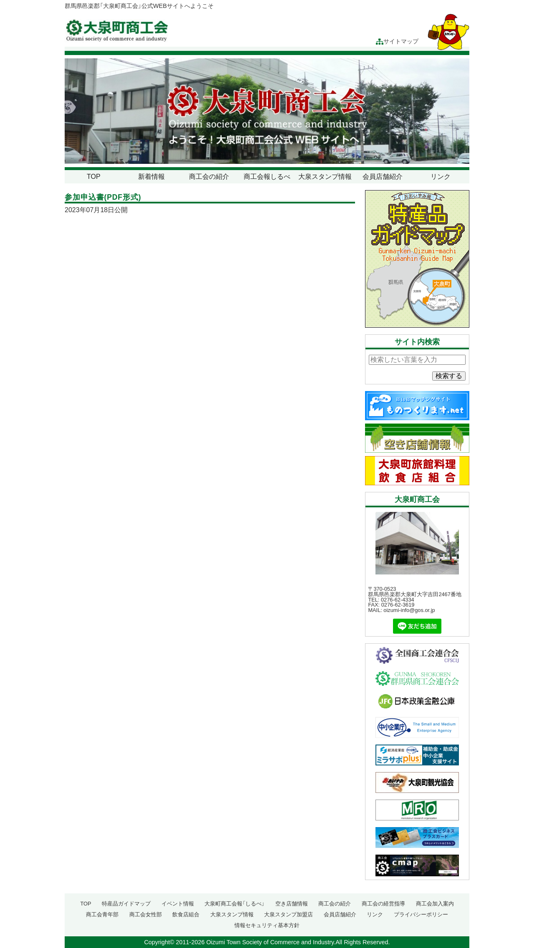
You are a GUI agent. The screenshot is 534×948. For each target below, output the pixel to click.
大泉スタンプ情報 (325, 176)
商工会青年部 (102, 914)
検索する (449, 375)
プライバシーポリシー (421, 914)
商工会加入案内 (435, 903)
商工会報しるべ (267, 176)
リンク (441, 176)
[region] (267, 111)
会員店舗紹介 (383, 176)
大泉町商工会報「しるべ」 (234, 903)
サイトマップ (397, 41)
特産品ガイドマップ (126, 903)
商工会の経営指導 (383, 903)
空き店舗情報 (291, 903)
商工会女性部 (145, 914)
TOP (94, 176)
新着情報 (151, 176)
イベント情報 (177, 903)
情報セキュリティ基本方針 (267, 925)
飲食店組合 (185, 914)
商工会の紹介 (209, 176)
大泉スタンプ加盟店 (288, 914)
